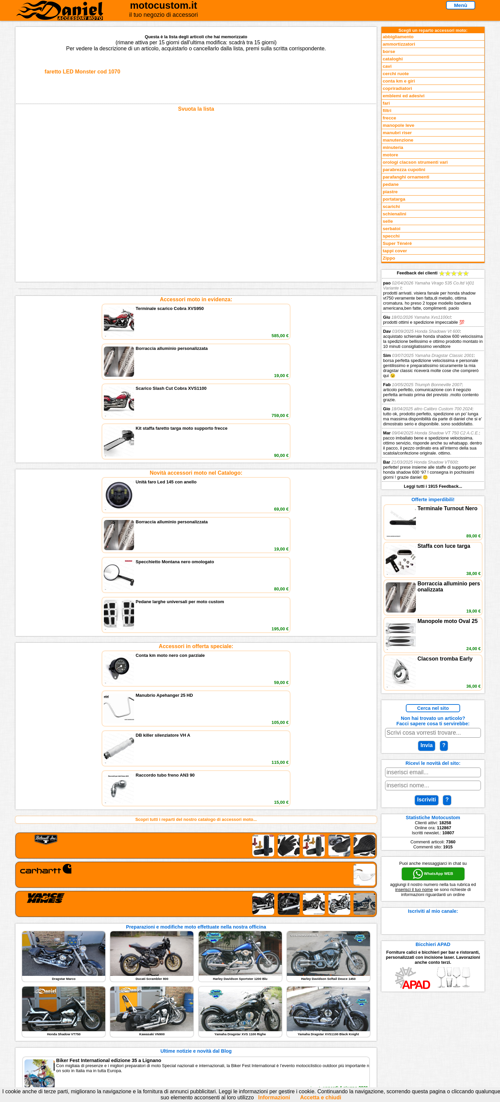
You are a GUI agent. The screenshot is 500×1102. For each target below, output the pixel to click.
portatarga (394, 199)
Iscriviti (426, 799)
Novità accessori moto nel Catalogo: (196, 352)
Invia (427, 745)
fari (386, 103)
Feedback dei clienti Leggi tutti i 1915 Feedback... (433, 379)
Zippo (389, 258)
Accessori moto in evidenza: (196, 299)
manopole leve (398, 125)
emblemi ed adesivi (404, 95)
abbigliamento (398, 36)
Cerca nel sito (433, 708)
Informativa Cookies (193, 1044)
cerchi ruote (396, 73)
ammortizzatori (399, 44)
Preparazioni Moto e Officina (119, 1044)
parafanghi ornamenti (406, 176)
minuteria (393, 147)
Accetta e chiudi (320, 1097)
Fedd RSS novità (190, 1051)
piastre (390, 191)
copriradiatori (397, 88)
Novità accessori (107, 1030)
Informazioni (274, 1097)
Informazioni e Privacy (195, 1037)
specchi (391, 236)
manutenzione (398, 140)
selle (388, 221)
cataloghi (393, 58)
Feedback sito (104, 1037)
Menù (460, 5)
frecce (389, 117)
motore (390, 154)
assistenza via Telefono (196, 1030)
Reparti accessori (108, 1024)
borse (389, 51)
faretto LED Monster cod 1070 (82, 71)
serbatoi (391, 228)
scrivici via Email (190, 1024)
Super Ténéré (397, 243)
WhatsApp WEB (433, 874)
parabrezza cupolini (404, 169)
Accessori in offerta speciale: (196, 405)
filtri (387, 110)
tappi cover (395, 250)
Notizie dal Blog (106, 1051)
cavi (387, 66)
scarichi (391, 206)
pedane (391, 184)
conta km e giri (399, 81)
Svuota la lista (196, 109)
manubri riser (397, 132)
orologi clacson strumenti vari (415, 162)
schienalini (394, 213)
